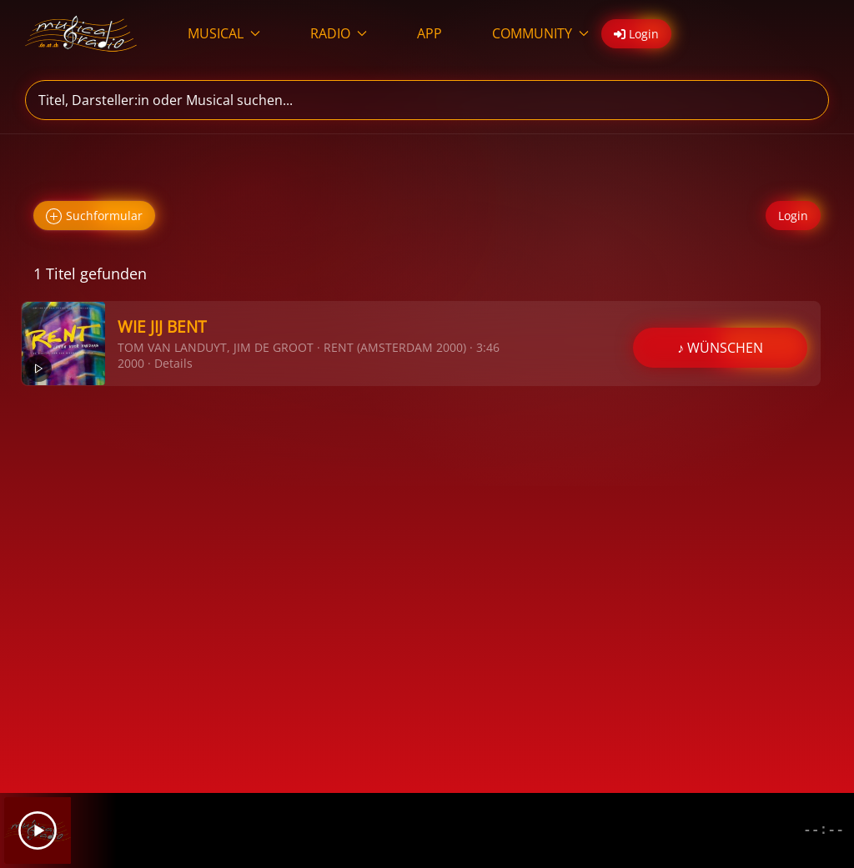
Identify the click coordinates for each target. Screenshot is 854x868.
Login (793, 215)
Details (173, 363)
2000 (131, 363)
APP (429, 33)
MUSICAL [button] (224, 33)
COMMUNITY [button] (540, 33)
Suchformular (94, 216)
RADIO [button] (338, 33)
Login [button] (636, 34)
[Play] (37, 830)
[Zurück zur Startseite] (81, 33)
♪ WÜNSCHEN (720, 348)
